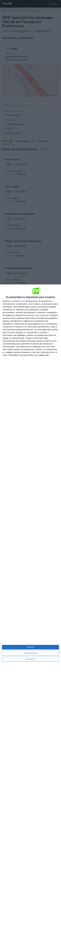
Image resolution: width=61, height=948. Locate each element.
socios (22, 301)
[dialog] (30, 616)
